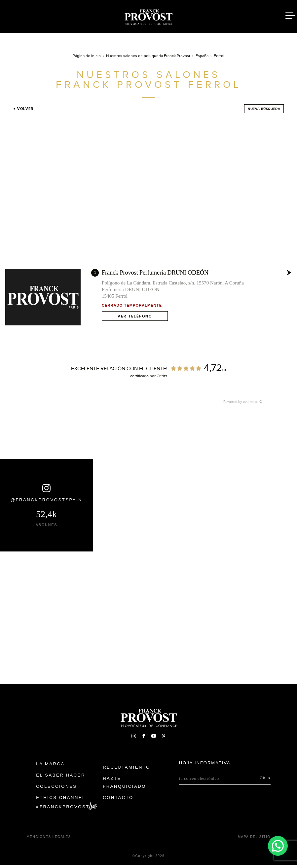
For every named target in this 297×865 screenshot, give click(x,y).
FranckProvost (65, 806)
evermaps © (252, 402)
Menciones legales (49, 837)
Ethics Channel (61, 797)
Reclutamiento (126, 767)
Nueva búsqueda (264, 109)
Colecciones (56, 786)
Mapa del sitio (254, 837)
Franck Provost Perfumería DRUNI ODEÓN (155, 272)
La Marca (50, 763)
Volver (23, 109)
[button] (277, 845)
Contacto (118, 797)
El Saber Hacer (60, 775)
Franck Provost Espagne (149, 16)
